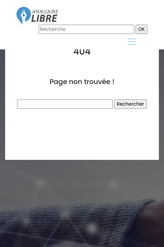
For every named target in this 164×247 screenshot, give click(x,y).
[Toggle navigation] (131, 42)
